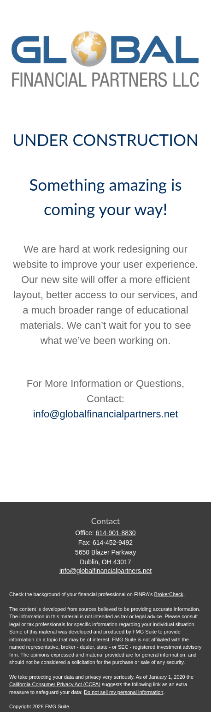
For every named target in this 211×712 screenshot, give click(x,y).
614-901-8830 (115, 533)
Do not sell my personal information (123, 692)
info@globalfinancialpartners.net (105, 414)
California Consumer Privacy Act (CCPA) (54, 684)
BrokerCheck (169, 594)
